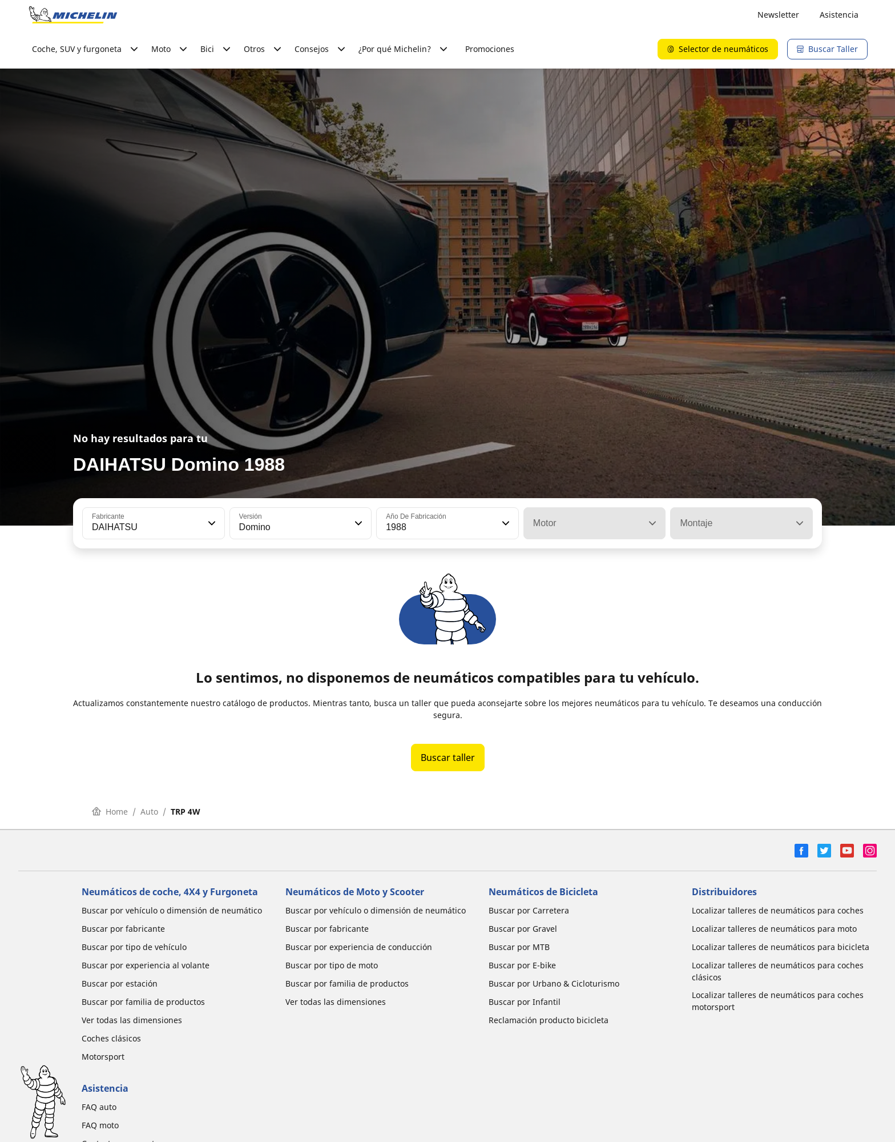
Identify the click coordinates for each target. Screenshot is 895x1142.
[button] (210, 523)
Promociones (489, 48)
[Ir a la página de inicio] (73, 15)
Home (110, 811)
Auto (149, 811)
